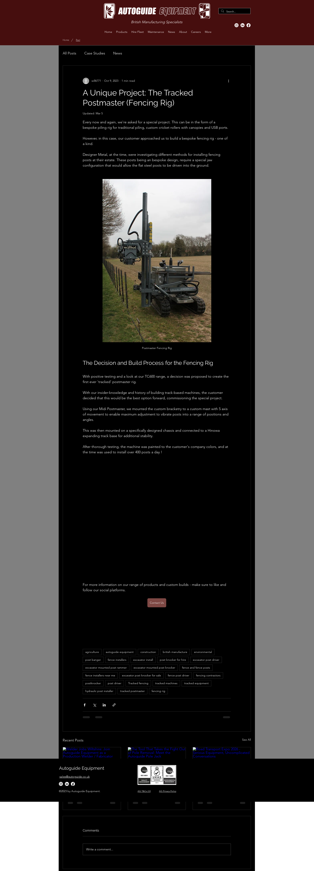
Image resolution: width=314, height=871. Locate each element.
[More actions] (228, 80)
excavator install (143, 660)
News (117, 53)
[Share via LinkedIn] (104, 705)
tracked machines (166, 683)
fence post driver (178, 675)
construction (148, 652)
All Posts (69, 53)
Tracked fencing (138, 683)
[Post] (78, 40)
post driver (114, 683)
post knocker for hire (173, 660)
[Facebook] (249, 25)
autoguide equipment (120, 652)
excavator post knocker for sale (141, 675)
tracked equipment (196, 683)
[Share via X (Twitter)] (94, 705)
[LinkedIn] (243, 25)
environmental (203, 652)
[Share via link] (114, 705)
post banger (93, 660)
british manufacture (175, 652)
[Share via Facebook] (85, 705)
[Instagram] (236, 25)
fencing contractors (208, 675)
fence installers (117, 660)
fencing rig (158, 691)
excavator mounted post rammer (106, 667)
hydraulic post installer (99, 691)
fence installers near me (100, 675)
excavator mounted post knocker (154, 667)
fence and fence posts (196, 667)
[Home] (66, 40)
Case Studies (94, 53)
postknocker (93, 683)
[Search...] (234, 11)
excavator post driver (206, 660)
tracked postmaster (132, 691)
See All (246, 739)
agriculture (92, 652)
